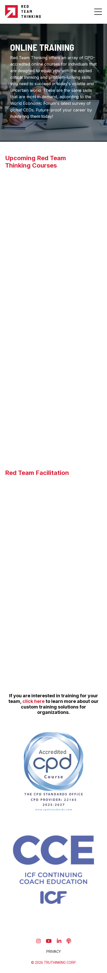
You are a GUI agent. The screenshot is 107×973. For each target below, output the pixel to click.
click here (33, 701)
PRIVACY (53, 952)
